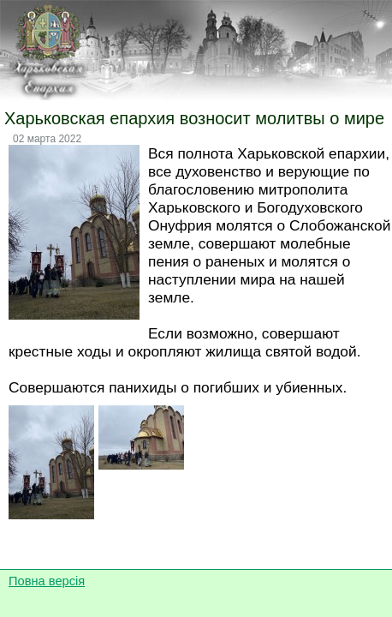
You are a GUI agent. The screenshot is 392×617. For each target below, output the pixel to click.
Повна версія (47, 581)
